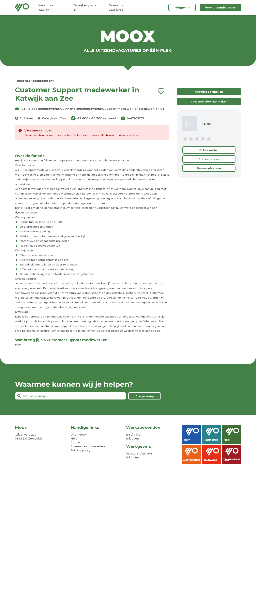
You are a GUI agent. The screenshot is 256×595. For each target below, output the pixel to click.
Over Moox (78, 434)
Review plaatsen (209, 168)
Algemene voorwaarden (88, 446)
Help (74, 438)
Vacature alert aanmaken (209, 101)
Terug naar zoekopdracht (34, 81)
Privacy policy (80, 450)
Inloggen (182, 7)
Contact (76, 442)
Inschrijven (134, 434)
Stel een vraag (209, 159)
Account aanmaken (209, 91)
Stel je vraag (145, 396)
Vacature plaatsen (139, 453)
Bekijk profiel (208, 150)
